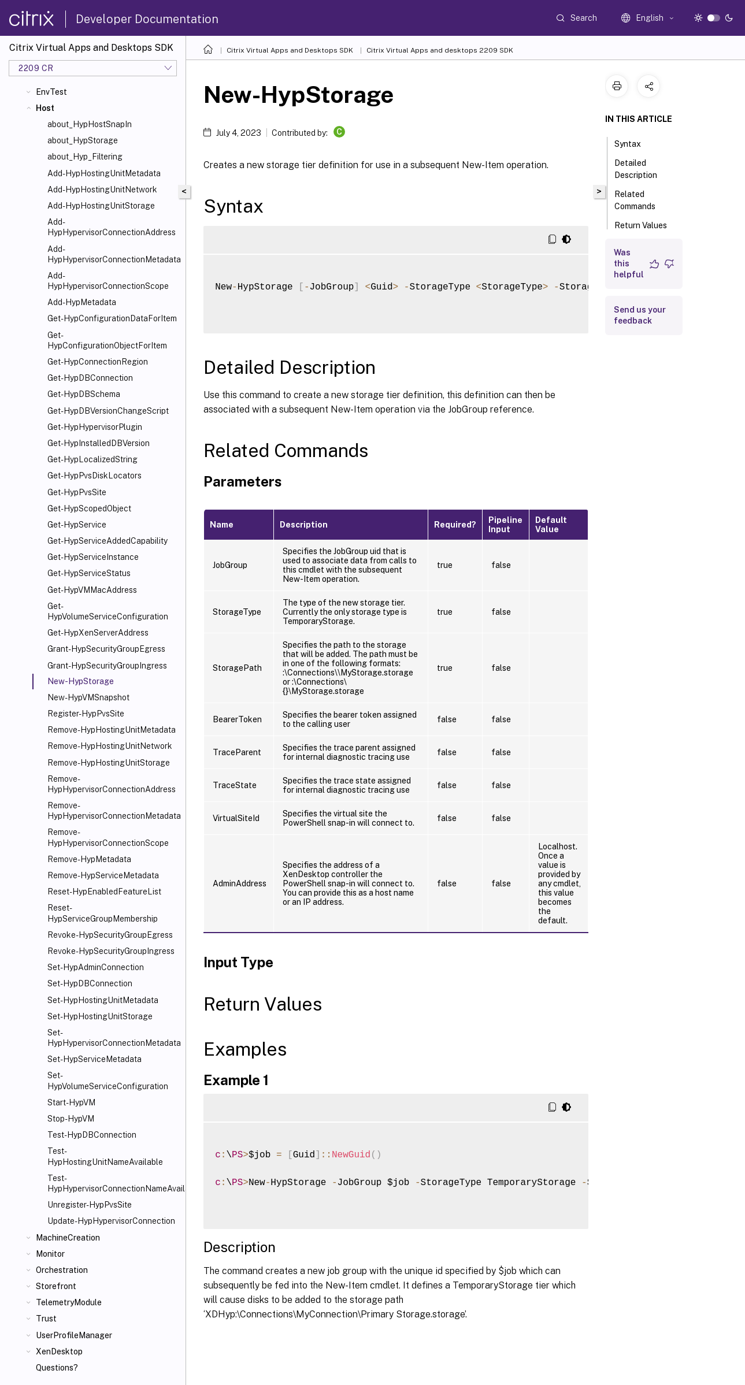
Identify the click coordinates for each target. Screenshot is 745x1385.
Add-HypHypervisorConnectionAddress (111, 227)
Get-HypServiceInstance (93, 557)
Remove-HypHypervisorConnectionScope (108, 837)
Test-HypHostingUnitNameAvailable (105, 1156)
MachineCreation (68, 1237)
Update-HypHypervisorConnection (111, 1221)
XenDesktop (59, 1351)
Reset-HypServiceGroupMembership (102, 913)
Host (45, 108)
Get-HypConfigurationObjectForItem (107, 340)
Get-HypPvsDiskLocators (94, 475)
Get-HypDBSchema (83, 394)
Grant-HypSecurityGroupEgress (106, 648)
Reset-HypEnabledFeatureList (104, 891)
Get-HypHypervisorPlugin (94, 427)
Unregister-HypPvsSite (89, 1204)
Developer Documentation (147, 19)
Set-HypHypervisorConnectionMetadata (114, 1038)
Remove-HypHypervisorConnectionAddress (111, 784)
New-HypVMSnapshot (88, 697)
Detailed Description (642, 169)
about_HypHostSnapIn (89, 124)
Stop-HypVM (70, 1118)
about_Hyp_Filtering (85, 156)
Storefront (56, 1286)
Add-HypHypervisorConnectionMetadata (114, 254)
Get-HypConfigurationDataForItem (112, 318)
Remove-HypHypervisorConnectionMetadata (114, 810)
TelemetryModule (69, 1302)
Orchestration (62, 1270)
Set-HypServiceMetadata (94, 1059)
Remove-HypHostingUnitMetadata (111, 729)
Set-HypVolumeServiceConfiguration (107, 1080)
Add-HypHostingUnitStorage (101, 205)
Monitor (50, 1253)
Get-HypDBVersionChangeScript (108, 410)
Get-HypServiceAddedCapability (107, 540)
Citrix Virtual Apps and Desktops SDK (290, 50)
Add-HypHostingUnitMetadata (104, 173)
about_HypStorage (82, 140)
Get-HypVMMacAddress (92, 590)
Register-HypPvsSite (85, 713)
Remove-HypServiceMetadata (103, 875)
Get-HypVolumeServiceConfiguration (107, 611)
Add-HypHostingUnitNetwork (102, 189)
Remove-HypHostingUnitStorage (108, 762)
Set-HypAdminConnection (95, 967)
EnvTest (51, 91)
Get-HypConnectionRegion (97, 361)
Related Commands (641, 200)
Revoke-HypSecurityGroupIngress (111, 951)
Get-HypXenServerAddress (98, 632)
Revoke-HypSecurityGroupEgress (110, 935)
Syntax (634, 142)
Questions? (57, 1367)
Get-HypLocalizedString (92, 459)
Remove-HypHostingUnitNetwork (109, 746)
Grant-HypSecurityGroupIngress (107, 665)
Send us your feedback (640, 315)
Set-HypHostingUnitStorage (100, 1016)
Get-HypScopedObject (89, 508)
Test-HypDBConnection (91, 1134)
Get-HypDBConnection (90, 378)
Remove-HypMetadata (89, 859)
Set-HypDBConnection (89, 983)
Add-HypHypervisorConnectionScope (108, 281)
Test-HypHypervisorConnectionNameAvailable (114, 1183)
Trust (46, 1318)
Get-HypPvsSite (76, 492)
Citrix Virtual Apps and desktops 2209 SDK (439, 50)
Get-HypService (76, 524)
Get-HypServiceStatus (89, 573)
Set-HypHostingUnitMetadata (102, 1000)
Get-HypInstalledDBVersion (98, 443)
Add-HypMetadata (81, 302)
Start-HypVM (71, 1102)
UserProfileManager (74, 1335)
